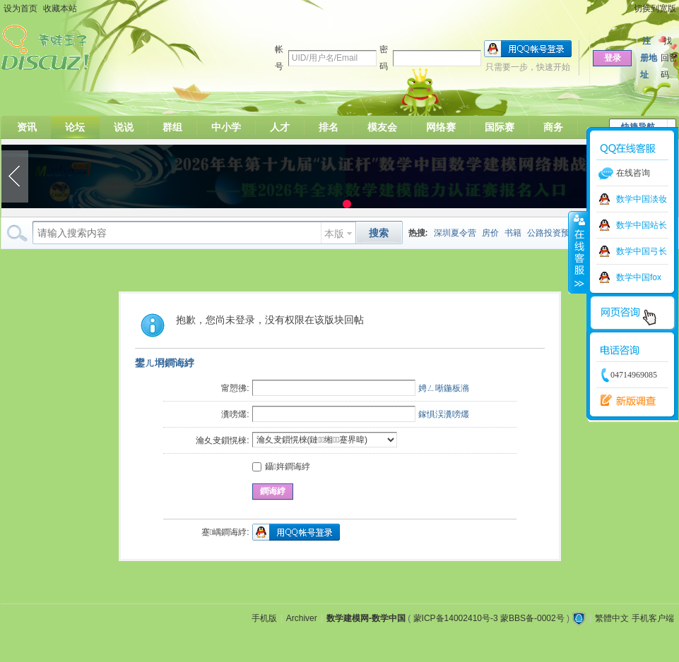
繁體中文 (612, 618)
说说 (124, 127)
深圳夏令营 (455, 233)
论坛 (75, 127)
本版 (334, 233)
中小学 (226, 127)
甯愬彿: (235, 388)
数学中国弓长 (641, 251)
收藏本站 (60, 8)
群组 (172, 127)
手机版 (264, 618)
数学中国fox (638, 277)
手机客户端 (653, 618)
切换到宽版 (655, 8)
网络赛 (441, 127)
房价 (490, 233)
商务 (553, 127)
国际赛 (499, 127)
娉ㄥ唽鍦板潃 (443, 388)
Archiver (301, 618)
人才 (280, 127)
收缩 (578, 252)
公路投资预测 (552, 233)
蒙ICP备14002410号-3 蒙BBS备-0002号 (489, 618)
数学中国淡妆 (641, 199)
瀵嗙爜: (235, 414)
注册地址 (648, 58)
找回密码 (669, 58)
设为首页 (20, 8)
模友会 (382, 127)
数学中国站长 (641, 225)
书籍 (512, 233)
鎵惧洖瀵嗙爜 (443, 414)
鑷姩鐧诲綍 (281, 466)
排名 (328, 127)
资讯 (27, 127)
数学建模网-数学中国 (366, 618)
